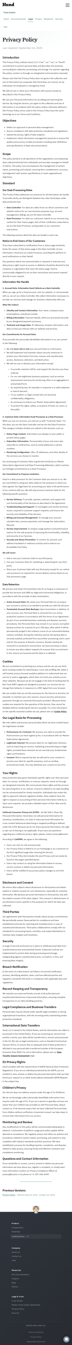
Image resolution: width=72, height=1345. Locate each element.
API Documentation (20, 1274)
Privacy (38, 19)
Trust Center (17, 1301)
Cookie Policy (60, 711)
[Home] (8, 5)
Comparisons (17, 1227)
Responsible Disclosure (36, 1342)
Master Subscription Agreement (26, 1305)
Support (15, 1278)
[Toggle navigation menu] (67, 5)
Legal (30, 19)
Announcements (18, 19)
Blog (14, 1282)
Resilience (48, 19)
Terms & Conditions (36, 1332)
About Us (16, 1252)
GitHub (15, 1286)
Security (59, 19)
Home (6, 19)
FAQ (5, 27)
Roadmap (16, 1231)
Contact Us (16, 1256)
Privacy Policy (9, 1195)
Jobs (14, 1260)
